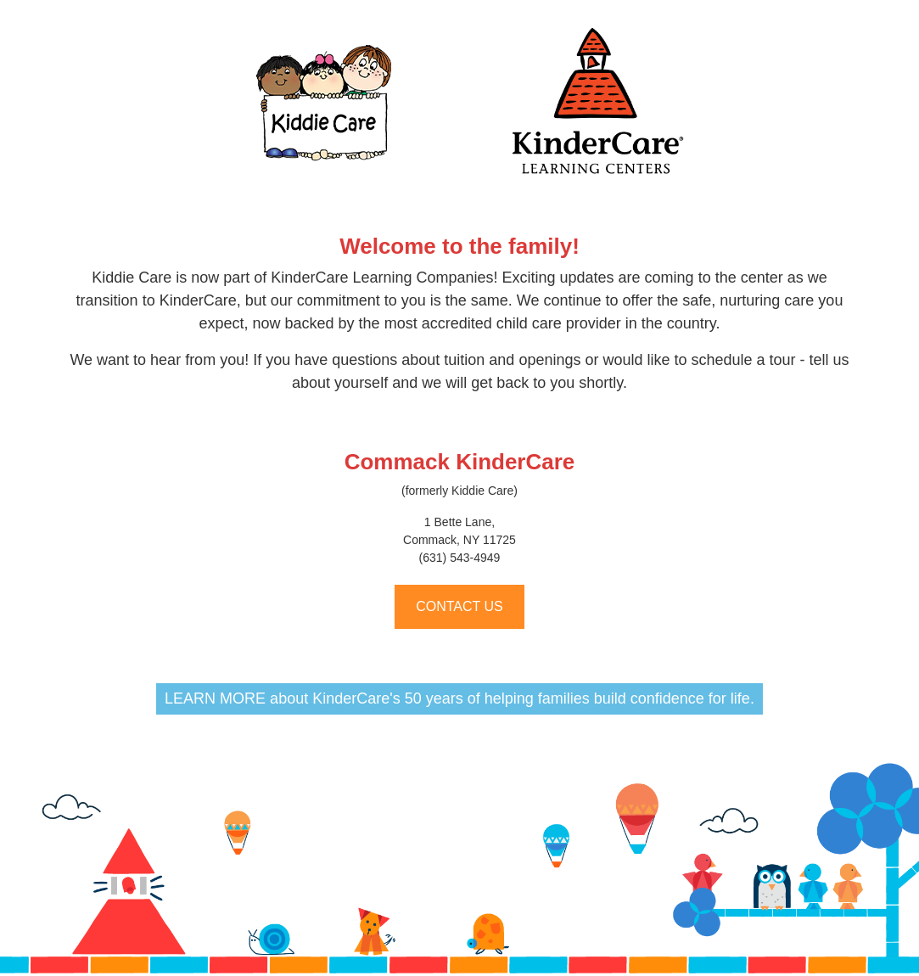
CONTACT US (459, 606)
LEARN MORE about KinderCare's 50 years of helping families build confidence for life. (459, 698)
